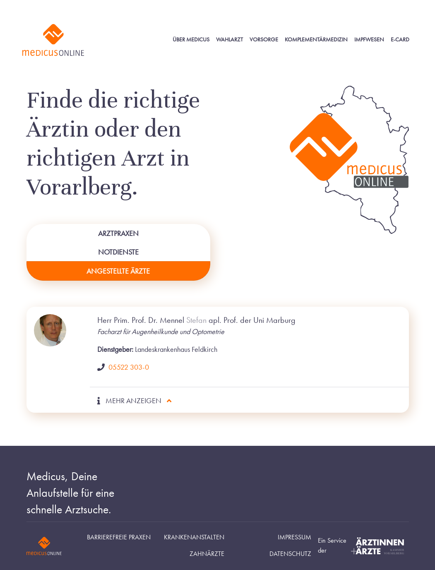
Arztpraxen (118, 233)
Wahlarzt (229, 39)
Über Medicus (191, 39)
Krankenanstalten (194, 537)
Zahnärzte (207, 554)
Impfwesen (369, 39)
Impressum (294, 537)
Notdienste (118, 252)
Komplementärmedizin (316, 39)
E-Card (400, 39)
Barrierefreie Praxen (119, 537)
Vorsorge (264, 39)
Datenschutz (290, 554)
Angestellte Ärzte (118, 271)
